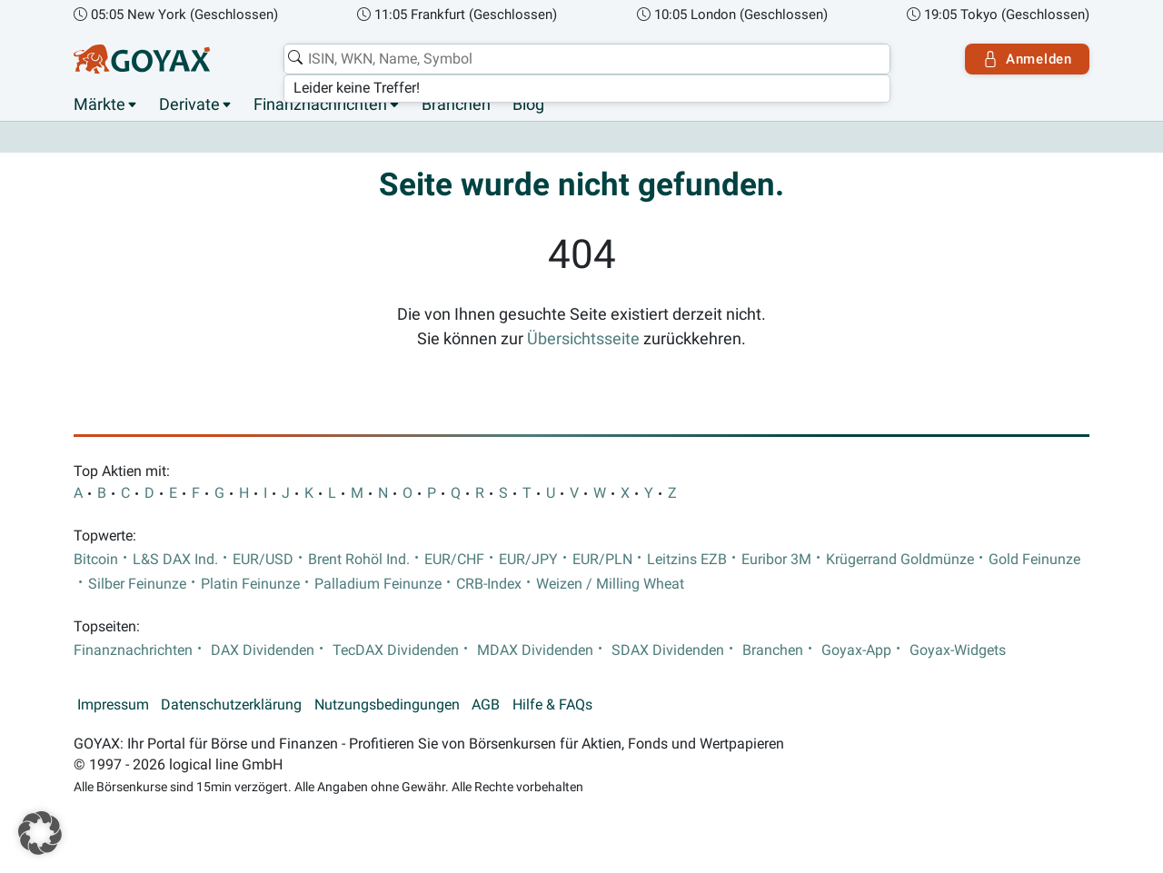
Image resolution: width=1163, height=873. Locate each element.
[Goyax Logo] (142, 59)
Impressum (113, 705)
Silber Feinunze (137, 584)
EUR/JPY (528, 559)
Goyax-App (856, 650)
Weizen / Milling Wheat (610, 584)
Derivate (189, 104)
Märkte (99, 104)
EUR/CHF (454, 559)
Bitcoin (96, 559)
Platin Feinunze (250, 584)
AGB (486, 705)
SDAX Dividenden (667, 650)
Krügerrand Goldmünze (900, 559)
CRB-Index (489, 584)
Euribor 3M (776, 559)
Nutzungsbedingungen (387, 705)
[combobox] (586, 59)
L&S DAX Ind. (175, 559)
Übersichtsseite (583, 339)
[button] (40, 833)
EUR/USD (263, 559)
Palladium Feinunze (378, 584)
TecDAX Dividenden (396, 650)
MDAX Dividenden (535, 650)
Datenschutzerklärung (231, 705)
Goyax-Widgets (958, 650)
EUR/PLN (602, 559)
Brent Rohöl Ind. (359, 559)
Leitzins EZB (687, 559)
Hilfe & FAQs (552, 705)
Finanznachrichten (320, 104)
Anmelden (1027, 59)
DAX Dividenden (262, 650)
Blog (528, 104)
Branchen (456, 104)
